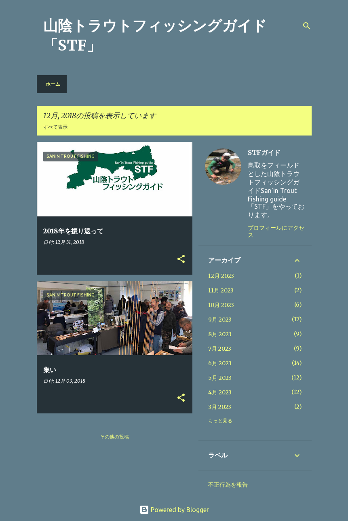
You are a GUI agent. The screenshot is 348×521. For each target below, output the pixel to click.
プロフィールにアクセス (276, 231)
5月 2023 (220, 377)
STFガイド (264, 152)
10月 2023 (221, 305)
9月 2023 (220, 319)
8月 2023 (220, 334)
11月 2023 (221, 290)
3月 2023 (219, 407)
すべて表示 (55, 126)
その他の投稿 (114, 436)
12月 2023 (221, 276)
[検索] (307, 26)
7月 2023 (219, 348)
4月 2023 (220, 392)
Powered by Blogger (174, 509)
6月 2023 (220, 363)
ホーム (53, 84)
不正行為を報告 (228, 484)
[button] (181, 259)
